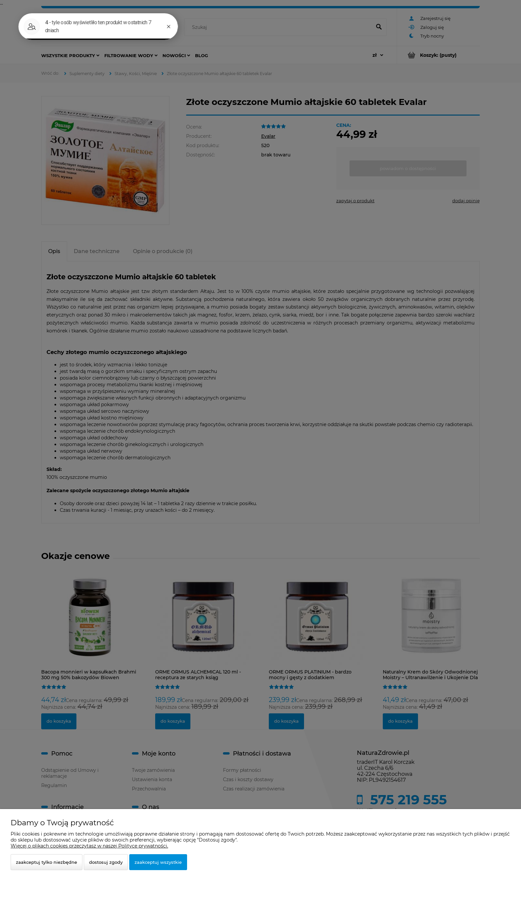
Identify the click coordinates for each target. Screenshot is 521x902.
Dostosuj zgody (106, 862)
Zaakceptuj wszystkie (158, 862)
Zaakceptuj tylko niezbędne (46, 862)
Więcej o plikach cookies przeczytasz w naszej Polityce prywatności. (89, 846)
